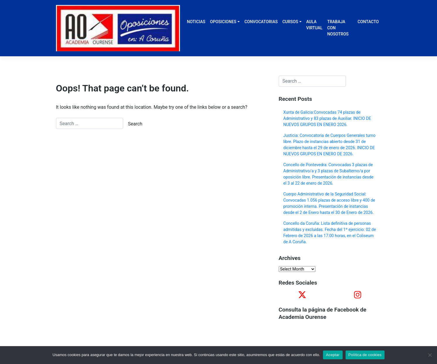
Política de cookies (365, 355)
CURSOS (290, 21)
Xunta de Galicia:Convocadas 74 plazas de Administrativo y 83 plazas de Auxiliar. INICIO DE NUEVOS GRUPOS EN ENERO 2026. (327, 118)
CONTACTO (368, 21)
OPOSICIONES (223, 21)
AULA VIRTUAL (314, 24)
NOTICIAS (196, 21)
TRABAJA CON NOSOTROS (337, 27)
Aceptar (333, 355)
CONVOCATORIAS (261, 21)
